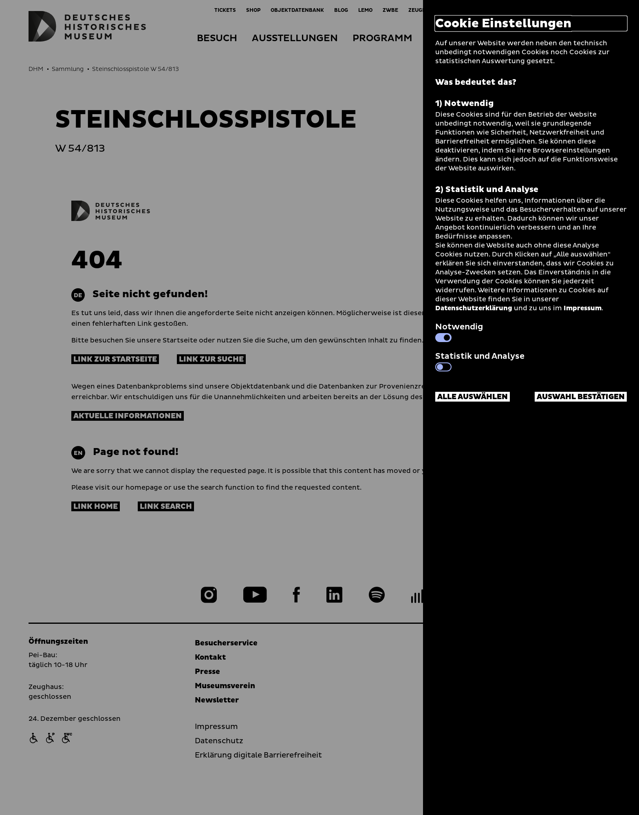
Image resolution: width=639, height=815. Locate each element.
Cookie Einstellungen (503, 23)
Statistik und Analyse (479, 360)
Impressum (583, 308)
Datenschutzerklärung (473, 308)
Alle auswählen (472, 397)
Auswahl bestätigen (581, 397)
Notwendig (459, 331)
